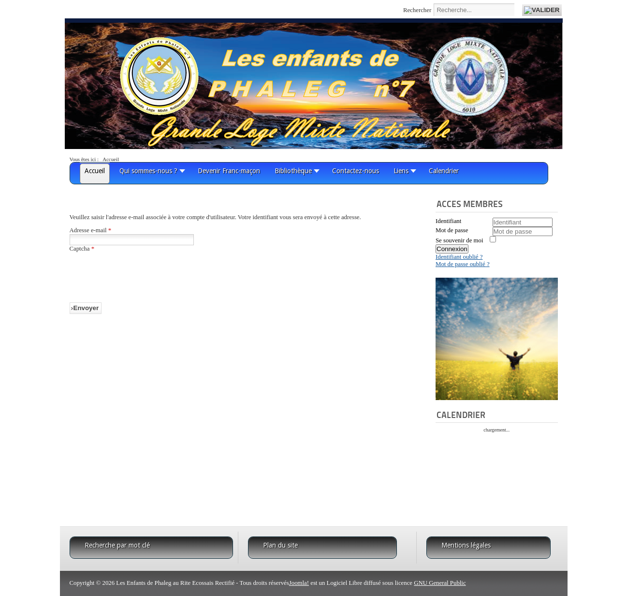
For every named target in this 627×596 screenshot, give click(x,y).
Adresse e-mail (91, 230)
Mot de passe (452, 230)
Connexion (452, 249)
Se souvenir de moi (459, 240)
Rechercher (417, 10)
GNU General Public (440, 583)
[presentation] (143, 271)
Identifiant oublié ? (459, 256)
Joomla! (299, 583)
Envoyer (86, 308)
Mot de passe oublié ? (463, 264)
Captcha (82, 248)
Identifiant (448, 221)
